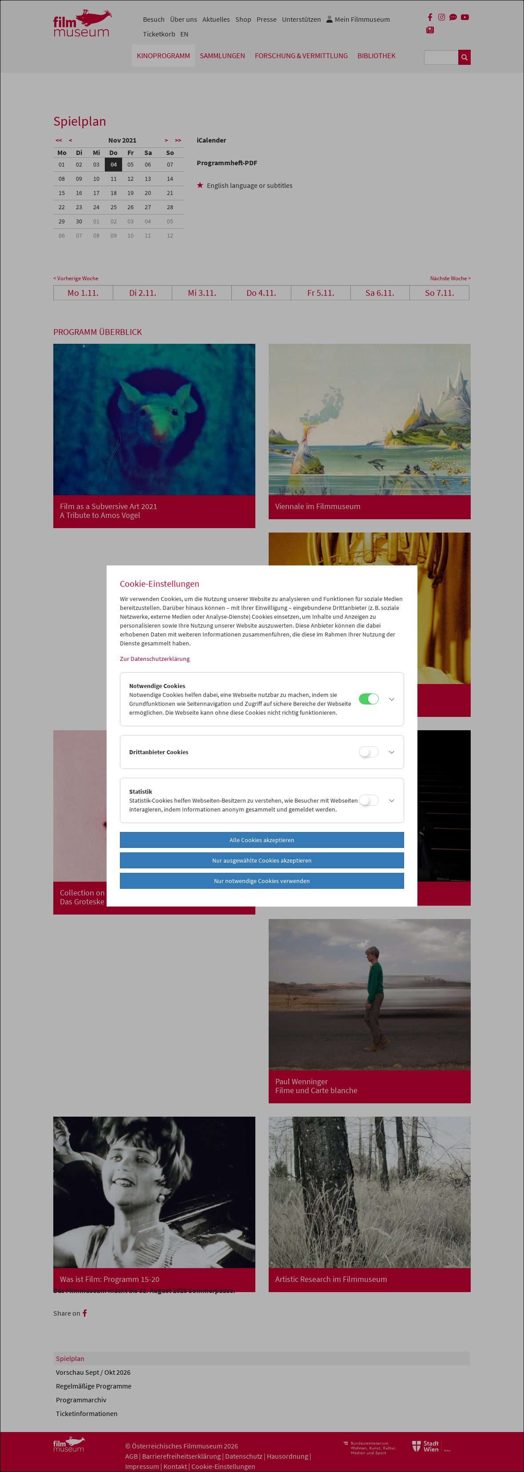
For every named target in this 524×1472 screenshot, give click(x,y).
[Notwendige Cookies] (369, 698)
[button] (389, 699)
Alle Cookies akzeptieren (262, 840)
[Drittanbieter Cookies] (369, 751)
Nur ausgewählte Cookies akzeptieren (262, 860)
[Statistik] (369, 800)
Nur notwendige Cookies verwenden (262, 881)
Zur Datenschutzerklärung (155, 659)
